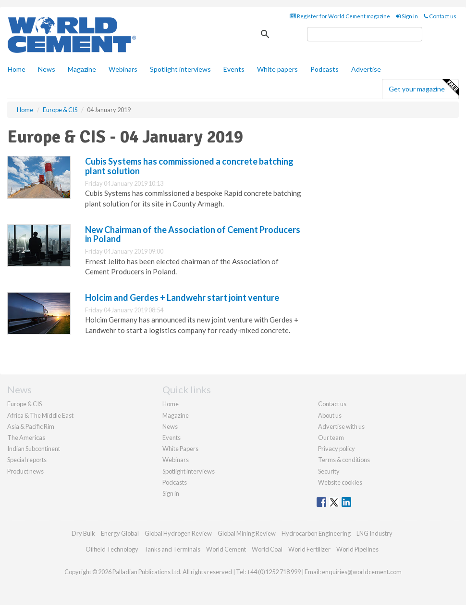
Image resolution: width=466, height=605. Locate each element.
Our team (331, 437)
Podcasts (324, 69)
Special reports (27, 459)
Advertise (366, 69)
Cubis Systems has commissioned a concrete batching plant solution (189, 166)
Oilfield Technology (112, 549)
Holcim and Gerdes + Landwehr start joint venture (182, 297)
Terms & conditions (344, 459)
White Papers (180, 448)
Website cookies (340, 482)
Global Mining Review (247, 533)
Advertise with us (341, 426)
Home (16, 69)
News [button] (46, 69)
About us (330, 415)
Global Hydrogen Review (178, 533)
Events (234, 69)
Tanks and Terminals (172, 549)
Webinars (123, 69)
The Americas (26, 437)
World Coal (267, 549)
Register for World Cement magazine (340, 16)
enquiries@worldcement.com (362, 572)
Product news (25, 471)
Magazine (82, 69)
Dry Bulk (83, 533)
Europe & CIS (24, 404)
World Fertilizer (309, 549)
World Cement (226, 549)
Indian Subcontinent (33, 448)
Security (329, 471)
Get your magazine (423, 87)
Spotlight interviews (180, 69)
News (170, 426)
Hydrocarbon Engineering (316, 533)
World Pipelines (357, 549)
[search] (364, 34)
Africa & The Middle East (40, 415)
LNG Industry (374, 533)
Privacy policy (336, 448)
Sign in (407, 16)
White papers (277, 69)
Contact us (440, 16)
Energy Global (120, 533)
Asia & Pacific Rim (30, 426)
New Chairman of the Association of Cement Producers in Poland (192, 234)
